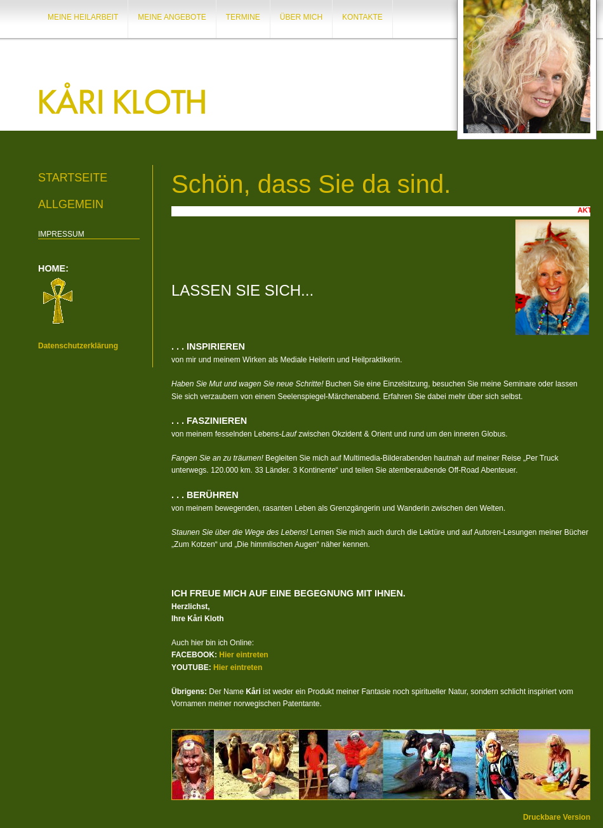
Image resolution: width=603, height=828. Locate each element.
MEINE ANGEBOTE (172, 17)
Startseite (72, 177)
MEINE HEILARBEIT (83, 17)
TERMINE (243, 17)
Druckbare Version (556, 817)
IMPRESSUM (61, 234)
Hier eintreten (243, 654)
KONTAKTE (362, 17)
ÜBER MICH (301, 17)
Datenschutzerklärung (78, 345)
